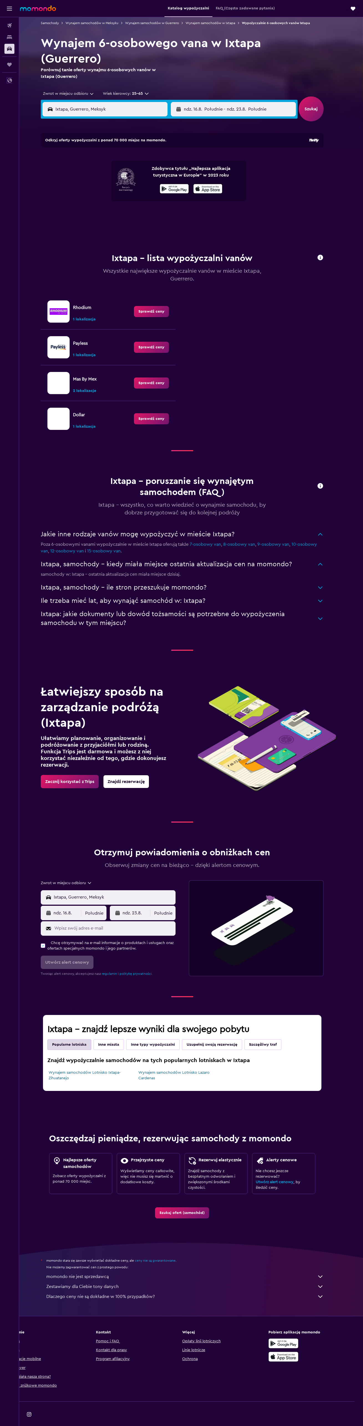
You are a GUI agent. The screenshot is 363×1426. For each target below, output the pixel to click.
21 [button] (146, 201)
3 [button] (92, 174)
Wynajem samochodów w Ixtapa (219, 23)
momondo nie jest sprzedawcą (193, 1262)
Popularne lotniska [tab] (78, 1031)
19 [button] (119, 201)
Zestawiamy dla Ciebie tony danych (193, 1272)
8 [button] (159, 174)
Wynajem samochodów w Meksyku (100, 23)
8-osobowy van (248, 530)
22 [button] (158, 201)
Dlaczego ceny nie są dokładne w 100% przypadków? (193, 1282)
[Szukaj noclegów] (9, 37)
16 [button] (172, 187)
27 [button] (132, 214)
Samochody (59, 23)
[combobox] (75, 93)
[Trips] (9, 64)
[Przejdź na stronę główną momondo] (38, 8)
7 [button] (145, 174)
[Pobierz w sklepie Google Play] (293, 1330)
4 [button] (106, 174)
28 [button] (145, 214)
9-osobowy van (282, 530)
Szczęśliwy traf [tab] (272, 1031)
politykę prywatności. (144, 959)
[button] (9, 8)
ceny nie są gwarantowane (164, 1246)
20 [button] (132, 201)
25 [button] (105, 214)
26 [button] (118, 214)
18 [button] (106, 201)
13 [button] (132, 187)
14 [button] (146, 187)
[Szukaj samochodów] (9, 48)
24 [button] (92, 214)
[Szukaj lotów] (9, 25)
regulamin (118, 959)
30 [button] (172, 214)
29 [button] (158, 214)
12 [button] (119, 187)
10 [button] (92, 187)
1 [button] (159, 161)
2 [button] (172, 161)
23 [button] (172, 201)
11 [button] (105, 187)
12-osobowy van (76, 537)
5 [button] (119, 174)
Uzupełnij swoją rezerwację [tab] (221, 1031)
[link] (160, 297)
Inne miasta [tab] (117, 1031)
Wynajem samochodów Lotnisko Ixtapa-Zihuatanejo (93, 1061)
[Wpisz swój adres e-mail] (122, 914)
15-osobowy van (113, 537)
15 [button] (159, 187)
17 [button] (92, 201)
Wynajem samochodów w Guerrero (161, 23)
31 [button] (92, 227)
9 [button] (172, 174)
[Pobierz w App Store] (293, 1343)
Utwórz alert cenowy (283, 1168)
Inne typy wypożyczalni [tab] (162, 1031)
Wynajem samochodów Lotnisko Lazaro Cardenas (183, 1061)
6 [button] (132, 174)
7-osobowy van (214, 530)
